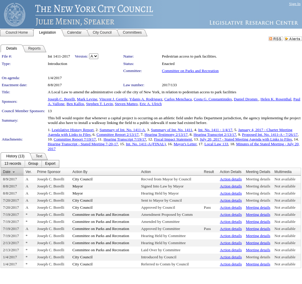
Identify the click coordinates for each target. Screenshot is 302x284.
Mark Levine (87, 99)
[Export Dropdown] (50, 163)
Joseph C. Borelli (61, 99)
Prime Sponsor (48, 172)
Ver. (29, 172)
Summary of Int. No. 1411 (171, 130)
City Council (82, 179)
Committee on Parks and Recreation (190, 70)
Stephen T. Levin (99, 104)
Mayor (77, 186)
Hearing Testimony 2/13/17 (166, 134)
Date (6, 172)
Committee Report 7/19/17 (75, 139)
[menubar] (30, 164)
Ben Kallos (75, 104)
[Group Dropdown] (33, 163)
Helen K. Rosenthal (275, 99)
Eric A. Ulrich (150, 104)
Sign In (295, 3)
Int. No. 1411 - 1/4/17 (215, 130)
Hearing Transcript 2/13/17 (214, 134)
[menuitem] (13, 163)
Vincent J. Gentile (113, 99)
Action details (231, 179)
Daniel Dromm (246, 99)
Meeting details (258, 179)
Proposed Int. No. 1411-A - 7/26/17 (270, 134)
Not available (285, 179)
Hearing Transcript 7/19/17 (125, 139)
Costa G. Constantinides (213, 99)
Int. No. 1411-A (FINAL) (146, 144)
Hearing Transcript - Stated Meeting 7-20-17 (83, 144)
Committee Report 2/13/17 (117, 134)
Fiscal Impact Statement (173, 139)
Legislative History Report (72, 130)
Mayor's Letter (185, 144)
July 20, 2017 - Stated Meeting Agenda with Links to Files (246, 139)
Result (209, 172)
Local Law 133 (216, 144)
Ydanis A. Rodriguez (146, 99)
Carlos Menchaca (178, 99)
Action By (79, 172)
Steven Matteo (126, 104)
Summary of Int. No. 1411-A (122, 130)
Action (146, 172)
